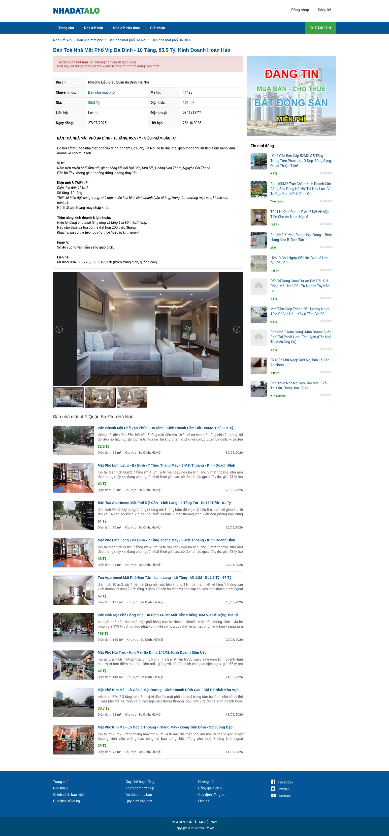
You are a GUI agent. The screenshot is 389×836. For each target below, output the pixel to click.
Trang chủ (66, 28)
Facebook (282, 782)
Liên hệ (203, 801)
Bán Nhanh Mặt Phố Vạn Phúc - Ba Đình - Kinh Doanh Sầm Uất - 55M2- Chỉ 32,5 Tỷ (165, 428)
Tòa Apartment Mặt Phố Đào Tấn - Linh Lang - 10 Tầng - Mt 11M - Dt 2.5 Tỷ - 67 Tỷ (164, 578)
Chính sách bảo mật (68, 795)
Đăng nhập (300, 10)
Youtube (281, 796)
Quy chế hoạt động (140, 782)
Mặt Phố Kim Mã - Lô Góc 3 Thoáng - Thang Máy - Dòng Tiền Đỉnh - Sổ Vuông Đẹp (165, 727)
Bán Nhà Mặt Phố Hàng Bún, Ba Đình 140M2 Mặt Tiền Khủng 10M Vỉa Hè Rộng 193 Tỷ (168, 615)
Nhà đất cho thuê (126, 28)
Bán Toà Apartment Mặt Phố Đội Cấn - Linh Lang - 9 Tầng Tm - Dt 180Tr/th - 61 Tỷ (164, 503)
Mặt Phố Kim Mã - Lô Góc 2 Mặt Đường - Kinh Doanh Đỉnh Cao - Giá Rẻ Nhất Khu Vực (168, 690)
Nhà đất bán (93, 28)
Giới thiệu (157, 28)
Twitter (280, 789)
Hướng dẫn (206, 782)
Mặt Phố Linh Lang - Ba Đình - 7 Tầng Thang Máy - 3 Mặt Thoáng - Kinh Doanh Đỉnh (166, 465)
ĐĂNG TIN (320, 28)
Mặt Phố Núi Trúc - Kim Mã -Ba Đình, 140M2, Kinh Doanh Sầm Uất (152, 652)
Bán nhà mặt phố (101, 92)
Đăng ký (324, 10)
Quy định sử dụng (66, 801)
